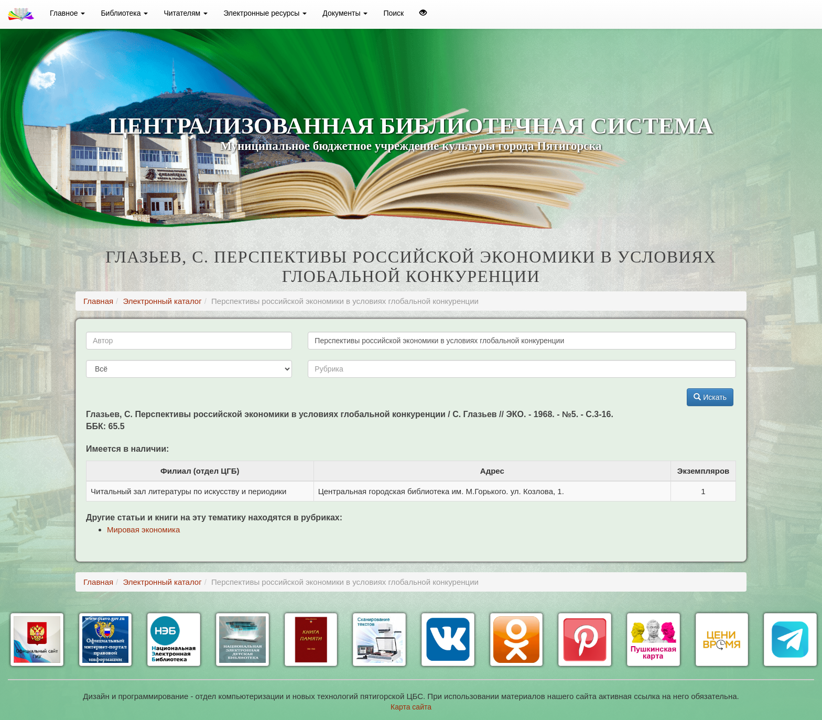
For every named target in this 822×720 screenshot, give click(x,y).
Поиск (393, 13)
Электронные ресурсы (265, 13)
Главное (67, 13)
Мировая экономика (143, 529)
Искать (710, 397)
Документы (344, 13)
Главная (98, 301)
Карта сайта (411, 707)
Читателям (186, 13)
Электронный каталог (162, 301)
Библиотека (124, 13)
